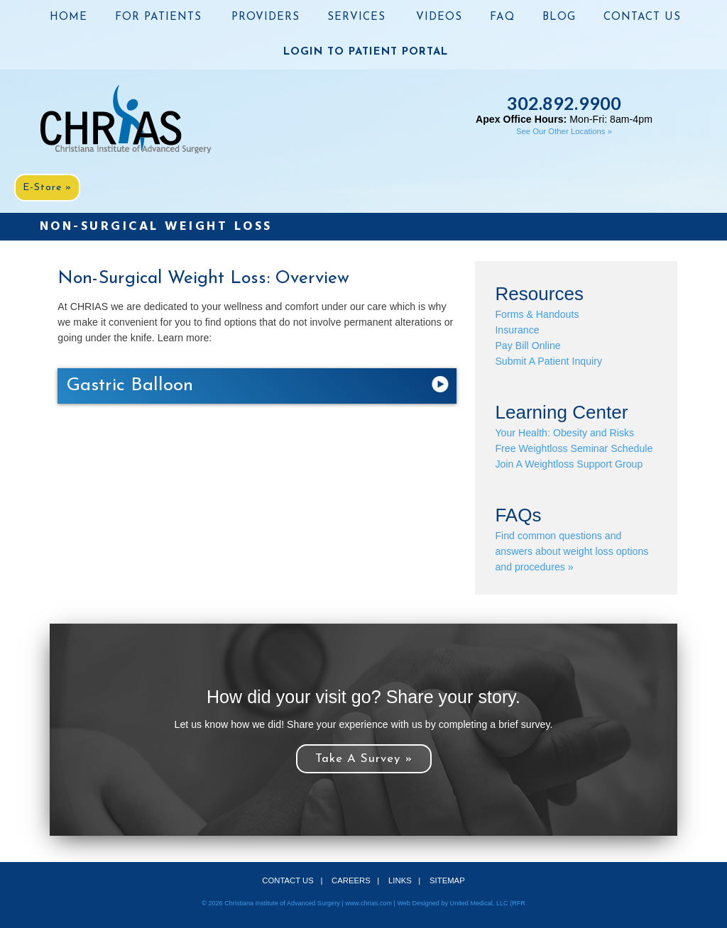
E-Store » (47, 187)
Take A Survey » (363, 759)
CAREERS (351, 880)
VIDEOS (439, 17)
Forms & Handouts (537, 314)
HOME (68, 17)
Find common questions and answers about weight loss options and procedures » (571, 551)
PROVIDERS (265, 17)
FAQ (502, 17)
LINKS (400, 880)
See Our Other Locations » (564, 131)
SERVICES (356, 17)
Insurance (517, 330)
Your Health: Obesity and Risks (564, 432)
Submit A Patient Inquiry (548, 361)
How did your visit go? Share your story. (363, 697)
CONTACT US (642, 17)
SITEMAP (447, 880)
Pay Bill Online (527, 345)
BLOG (559, 17)
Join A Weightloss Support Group (569, 464)
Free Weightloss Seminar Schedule (573, 448)
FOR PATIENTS (158, 17)
